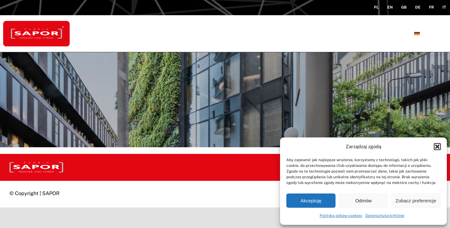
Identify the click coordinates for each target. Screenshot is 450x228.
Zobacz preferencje (415, 200)
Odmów (363, 200)
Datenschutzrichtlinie (384, 215)
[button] (437, 146)
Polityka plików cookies (341, 215)
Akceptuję (311, 200)
